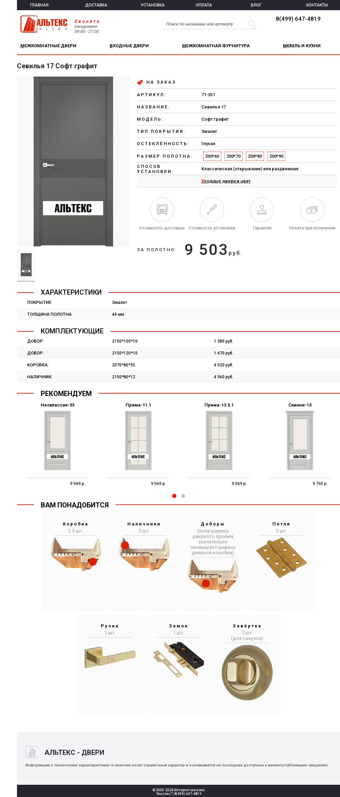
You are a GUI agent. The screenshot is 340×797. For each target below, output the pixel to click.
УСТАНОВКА (153, 5)
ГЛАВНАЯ (39, 5)
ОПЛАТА (204, 5)
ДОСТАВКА (96, 5)
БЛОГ (256, 5)
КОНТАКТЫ (317, 5)
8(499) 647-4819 (298, 18)
